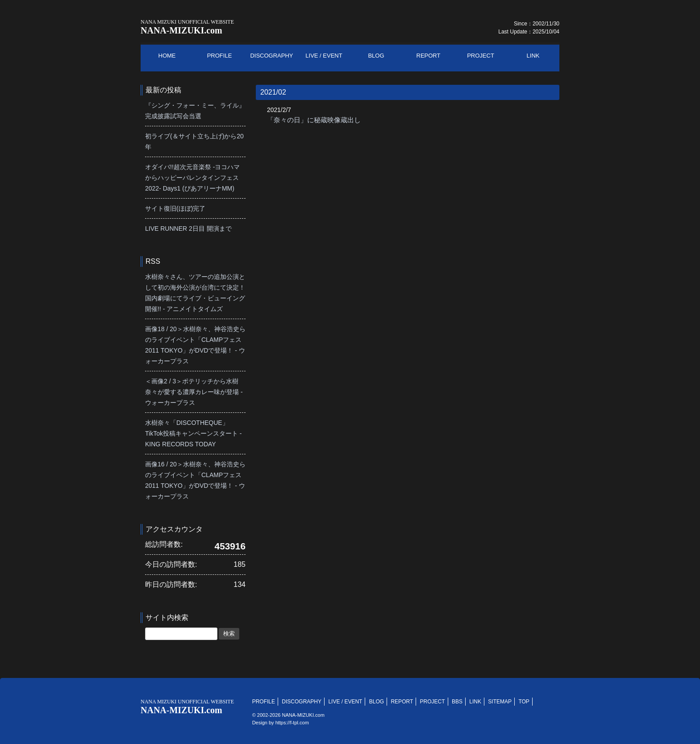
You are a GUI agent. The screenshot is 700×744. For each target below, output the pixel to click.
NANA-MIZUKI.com (187, 27)
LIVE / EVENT (345, 701)
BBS (457, 701)
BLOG (376, 701)
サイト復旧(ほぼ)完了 (175, 208)
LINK (475, 701)
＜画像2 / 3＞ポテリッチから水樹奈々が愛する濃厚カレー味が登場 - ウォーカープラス (194, 392)
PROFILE (263, 701)
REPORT (402, 701)
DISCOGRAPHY (301, 701)
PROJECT (432, 701)
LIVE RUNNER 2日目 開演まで (188, 228)
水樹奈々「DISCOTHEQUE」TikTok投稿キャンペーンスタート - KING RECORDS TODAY (193, 433)
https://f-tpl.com (292, 722)
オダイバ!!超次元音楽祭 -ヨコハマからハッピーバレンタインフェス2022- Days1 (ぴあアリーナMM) (192, 177)
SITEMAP (500, 701)
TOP (523, 701)
